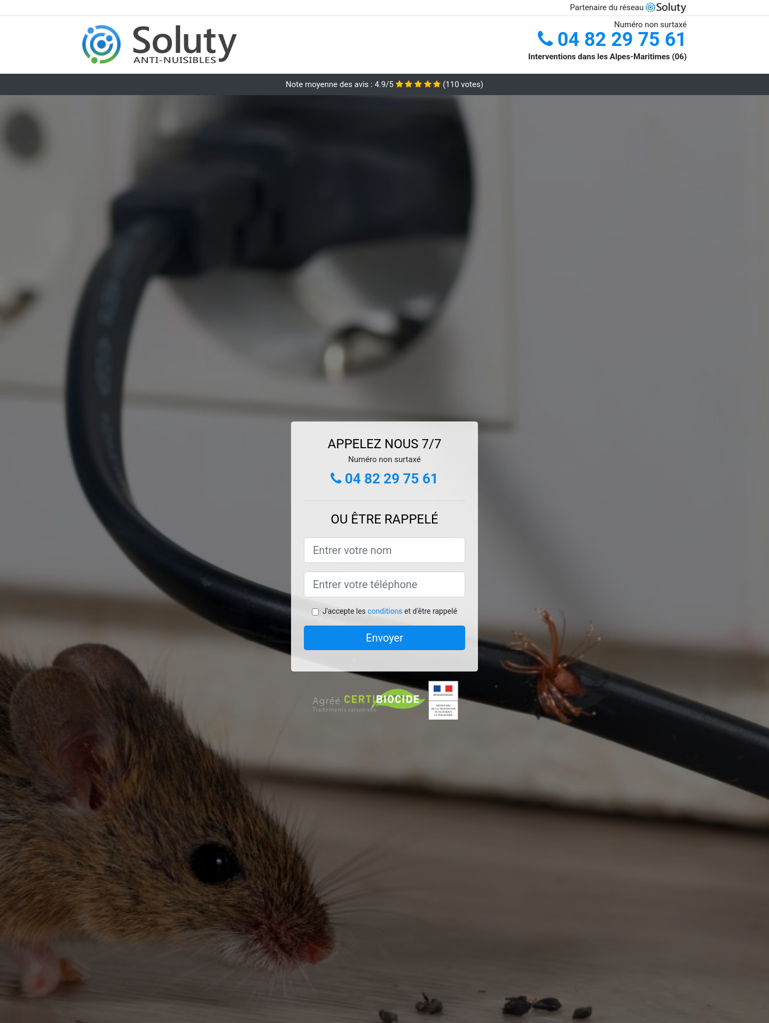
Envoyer (384, 637)
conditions (384, 611)
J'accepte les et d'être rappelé (390, 611)
